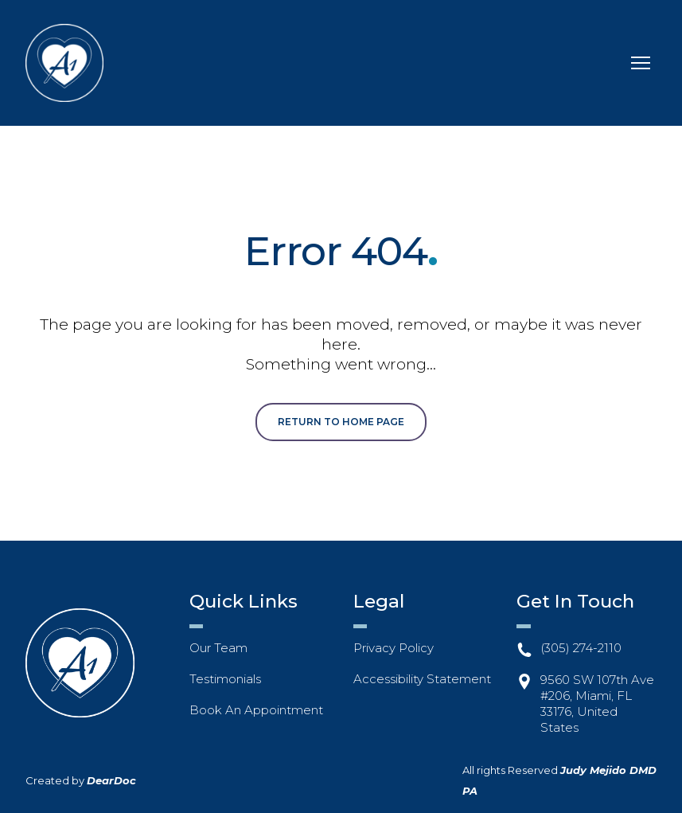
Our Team (218, 647)
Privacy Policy (393, 647)
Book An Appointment (256, 709)
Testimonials (225, 678)
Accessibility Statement (422, 678)
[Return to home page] (64, 63)
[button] (341, 422)
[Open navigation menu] (641, 63)
